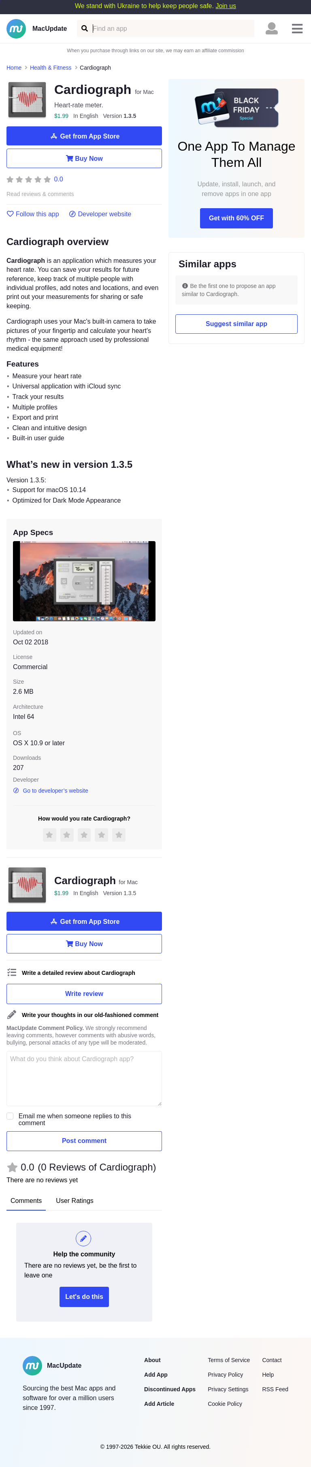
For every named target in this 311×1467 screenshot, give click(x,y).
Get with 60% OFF (236, 218)
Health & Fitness (51, 67)
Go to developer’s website (50, 790)
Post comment (84, 1140)
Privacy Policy (225, 1374)
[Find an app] (84, 28)
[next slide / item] (150, 581)
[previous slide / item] (18, 581)
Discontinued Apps (170, 1389)
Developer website (100, 214)
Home (13, 67)
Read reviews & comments (40, 194)
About (152, 1360)
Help (268, 1374)
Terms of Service (229, 1360)
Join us (225, 6)
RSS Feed (275, 1389)
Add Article (159, 1403)
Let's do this (84, 1296)
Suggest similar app (236, 324)
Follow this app (32, 214)
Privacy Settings (228, 1389)
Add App (156, 1374)
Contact (271, 1360)
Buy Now (84, 158)
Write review (84, 993)
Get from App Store (84, 136)
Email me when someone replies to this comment (75, 1119)
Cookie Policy (225, 1403)
